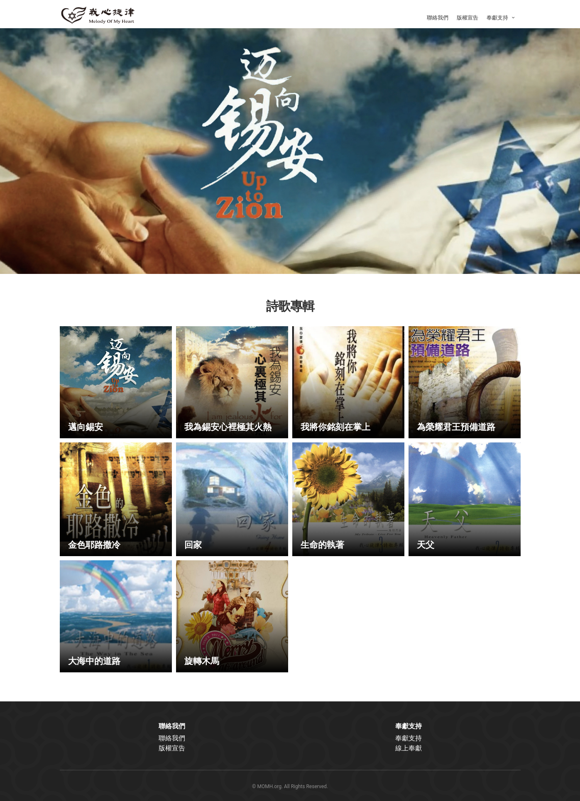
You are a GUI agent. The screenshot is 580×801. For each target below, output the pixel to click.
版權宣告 (467, 18)
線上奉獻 (408, 748)
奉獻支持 (502, 18)
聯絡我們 (437, 18)
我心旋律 (101, 14)
